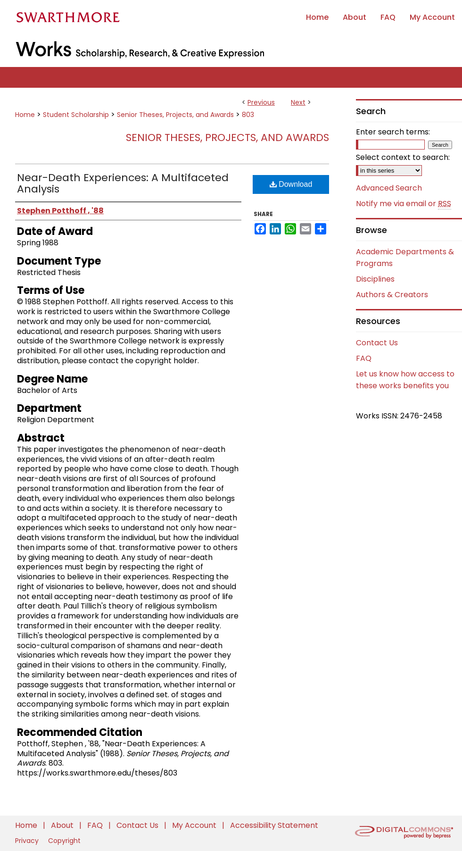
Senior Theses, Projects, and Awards (175, 114)
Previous (261, 102)
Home (25, 114)
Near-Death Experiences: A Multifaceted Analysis (123, 183)
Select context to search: (403, 157)
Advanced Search (389, 188)
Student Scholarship (76, 114)
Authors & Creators (392, 294)
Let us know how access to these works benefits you (405, 379)
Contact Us (377, 342)
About (63, 825)
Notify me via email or (403, 203)
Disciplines (375, 279)
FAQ (363, 358)
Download (291, 184)
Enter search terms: (393, 131)
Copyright (64, 840)
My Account (195, 825)
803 (248, 114)
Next (298, 102)
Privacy (28, 840)
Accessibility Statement (274, 825)
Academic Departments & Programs (405, 257)
